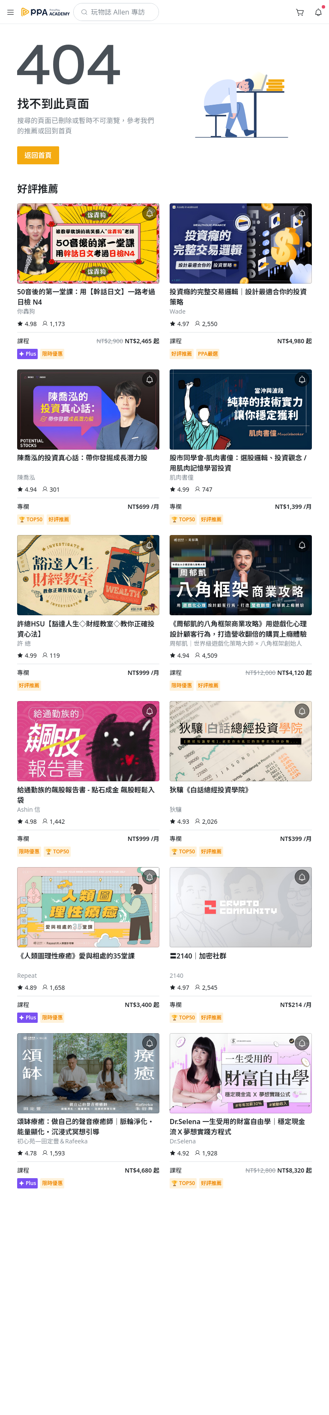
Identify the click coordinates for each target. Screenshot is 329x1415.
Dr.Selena (183, 1141)
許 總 (24, 643)
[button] (10, 12)
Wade (177, 311)
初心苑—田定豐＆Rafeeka (52, 1141)
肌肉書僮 (182, 477)
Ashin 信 (28, 809)
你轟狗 (26, 311)
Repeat (27, 975)
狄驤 (176, 809)
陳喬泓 (26, 477)
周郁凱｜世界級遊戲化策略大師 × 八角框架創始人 (236, 643)
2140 (176, 975)
